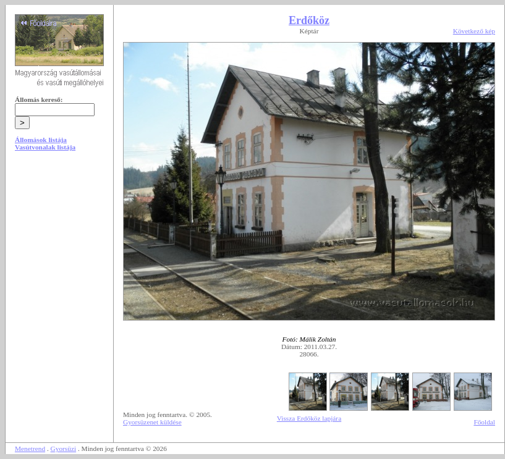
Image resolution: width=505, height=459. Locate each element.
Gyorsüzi (64, 448)
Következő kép (474, 31)
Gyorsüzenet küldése (152, 422)
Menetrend (30, 448)
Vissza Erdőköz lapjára (309, 418)
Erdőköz (309, 20)
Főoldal (484, 422)
